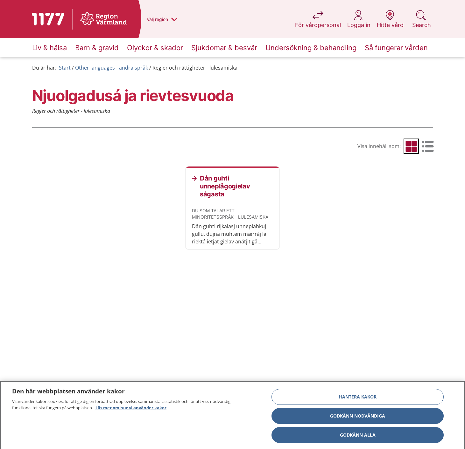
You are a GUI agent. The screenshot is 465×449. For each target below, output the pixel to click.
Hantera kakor (358, 399)
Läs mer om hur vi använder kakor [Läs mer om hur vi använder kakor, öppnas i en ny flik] (130, 409)
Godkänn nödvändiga (357, 418)
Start (65, 67)
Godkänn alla (358, 437)
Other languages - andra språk (111, 67)
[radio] (411, 146)
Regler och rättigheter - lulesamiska (194, 67)
